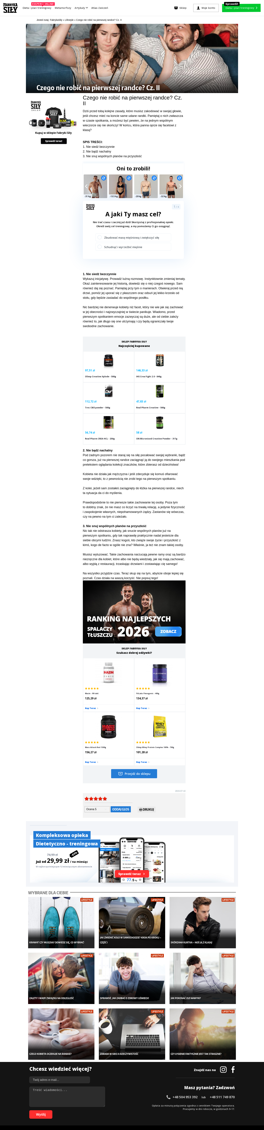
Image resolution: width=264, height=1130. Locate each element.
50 (198, 1105)
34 (144, 1105)
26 (117, 1105)
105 (202, 1110)
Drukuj (146, 736)
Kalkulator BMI (156, 1055)
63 (53, 1110)
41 (168, 1105)
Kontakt (130, 1095)
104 (198, 1110)
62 (50, 1110)
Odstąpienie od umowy (153, 1118)
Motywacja (155, 1060)
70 (77, 1110)
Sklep (62, 1055)
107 (212, 1110)
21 (100, 1105)
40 (164, 1105)
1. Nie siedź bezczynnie (99, 146)
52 (205, 1105)
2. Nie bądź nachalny (97, 151)
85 (127, 1110)
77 (100, 1110)
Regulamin (115, 1095)
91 (147, 1110)
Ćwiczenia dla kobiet (160, 1050)
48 (191, 1105)
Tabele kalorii (156, 1070)
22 (104, 1105)
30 (131, 1105)
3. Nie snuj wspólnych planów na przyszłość (112, 156)
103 (193, 1110)
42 (171, 1105)
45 (181, 1105)
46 (185, 1105)
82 (117, 1110)
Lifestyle (108, 1075)
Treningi (64, 1060)
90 (144, 1110)
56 (218, 1105)
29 (127, 1105)
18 (90, 1105)
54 (211, 1105)
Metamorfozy (63, 7)
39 (161, 1105)
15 (80, 1105)
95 (161, 1110)
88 (137, 1110)
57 (222, 1105)
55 (215, 1105)
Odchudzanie (111, 1065)
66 (63, 1110)
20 (97, 1105)
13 (73, 1105)
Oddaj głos (120, 736)
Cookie (142, 1095)
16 (83, 1105)
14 (77, 1105)
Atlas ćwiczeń (99, 7)
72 (83, 1110)
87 (134, 1110)
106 (207, 1110)
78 (104, 1110)
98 (171, 1110)
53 (208, 1105)
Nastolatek (110, 1070)
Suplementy (66, 1070)
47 (188, 1105)
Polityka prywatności (162, 1095)
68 (70, 1110)
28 (124, 1105)
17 (87, 1105)
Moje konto (110, 1060)
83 (121, 1110)
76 (97, 1110)
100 (179, 1110)
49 (195, 1105)
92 (151, 1110)
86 (131, 1110)
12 (70, 1105)
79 (107, 1110)
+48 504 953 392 (185, 1013)
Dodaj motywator (158, 1065)
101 (184, 1110)
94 (158, 1110)
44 (178, 1105)
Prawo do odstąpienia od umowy (116, 1118)
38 (158, 1105)
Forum (152, 1080)
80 (110, 1110)
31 (134, 1105)
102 (188, 1110)
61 (46, 1110)
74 (90, 1110)
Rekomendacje (157, 1075)
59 (228, 1105)
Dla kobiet (109, 1055)
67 (67, 1110)
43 (174, 1105)
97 (168, 1110)
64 (57, 1110)
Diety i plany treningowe (73, 1050)
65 (60, 1110)
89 (141, 1110)
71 (80, 1110)
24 (110, 1105)
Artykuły (81, 7)
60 (232, 1105)
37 (154, 1105)
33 (141, 1105)
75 (94, 1110)
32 (137, 1105)
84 (124, 1110)
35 (147, 1105)
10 (63, 1105)
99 (174, 1110)
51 (201, 1105)
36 (151, 1105)
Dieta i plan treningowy (38, 7)
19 (94, 1105)
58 (225, 1105)
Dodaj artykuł (98, 1095)
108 (216, 1110)
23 (107, 1105)
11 (67, 1105)
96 (164, 1110)
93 (154, 1110)
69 (73, 1110)
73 (87, 1110)
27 (121, 1105)
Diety (62, 1065)
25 (114, 1105)
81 (114, 1110)
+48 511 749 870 (222, 1013)
